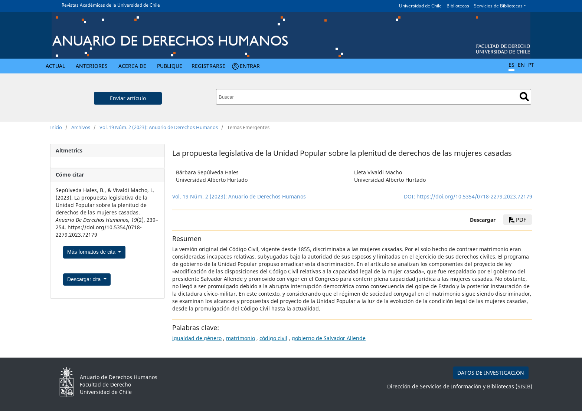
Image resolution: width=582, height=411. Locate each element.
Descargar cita (84, 279)
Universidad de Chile (420, 6)
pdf (517, 219)
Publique (169, 65)
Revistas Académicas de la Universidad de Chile (111, 5)
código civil (273, 338)
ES (511, 64)
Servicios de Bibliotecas (498, 6)
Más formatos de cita (92, 252)
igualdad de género (197, 338)
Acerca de (132, 65)
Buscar (524, 96)
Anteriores (92, 65)
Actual (55, 65)
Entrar (250, 65)
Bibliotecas (458, 6)
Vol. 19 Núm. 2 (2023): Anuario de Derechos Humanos (158, 127)
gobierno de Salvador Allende (329, 338)
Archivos (80, 127)
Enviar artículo (128, 98)
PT (531, 64)
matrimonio (240, 338)
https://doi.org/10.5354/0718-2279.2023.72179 (474, 196)
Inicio (56, 127)
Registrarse (208, 65)
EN (521, 64)
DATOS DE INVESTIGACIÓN (490, 372)
